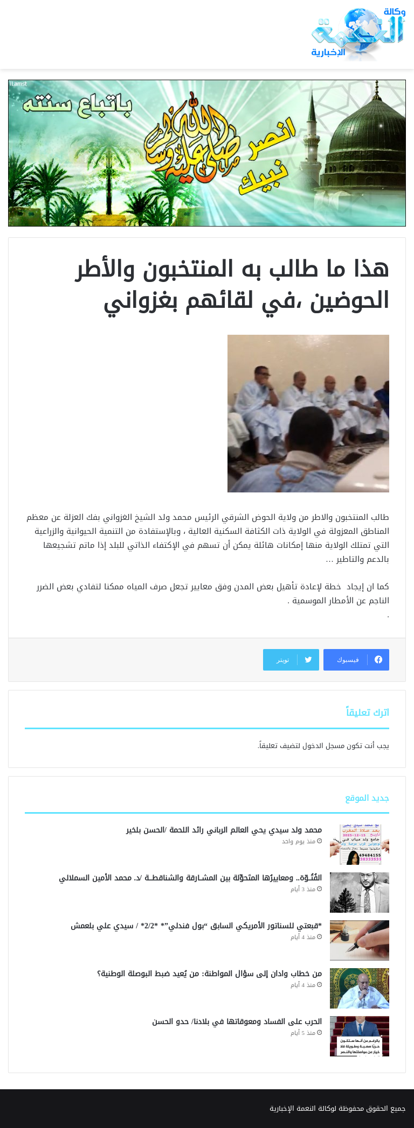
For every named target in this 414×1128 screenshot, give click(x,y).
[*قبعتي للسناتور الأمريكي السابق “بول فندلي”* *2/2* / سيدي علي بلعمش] (359, 940)
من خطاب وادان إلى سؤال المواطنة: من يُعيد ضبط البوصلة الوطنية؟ (209, 974)
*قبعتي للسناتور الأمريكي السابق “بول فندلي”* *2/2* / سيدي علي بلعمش (195, 926)
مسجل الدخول (323, 745)
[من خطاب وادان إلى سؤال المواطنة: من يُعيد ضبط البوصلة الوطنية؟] (359, 988)
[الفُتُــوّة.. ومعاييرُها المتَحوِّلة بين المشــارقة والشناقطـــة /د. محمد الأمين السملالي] (359, 892)
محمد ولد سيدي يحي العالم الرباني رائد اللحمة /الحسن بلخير (224, 830)
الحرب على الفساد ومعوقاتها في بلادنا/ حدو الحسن (237, 1021)
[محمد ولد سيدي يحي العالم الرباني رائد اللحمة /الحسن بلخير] (359, 844)
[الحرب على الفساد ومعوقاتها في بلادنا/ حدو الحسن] (359, 1036)
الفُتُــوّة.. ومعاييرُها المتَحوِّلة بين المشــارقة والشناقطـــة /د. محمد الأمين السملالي (190, 878)
